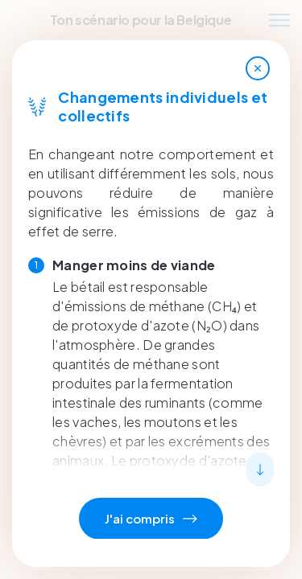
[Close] (258, 68)
